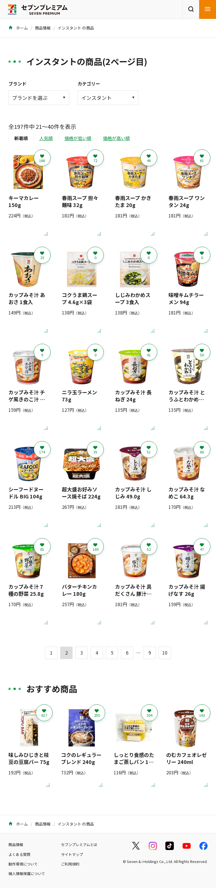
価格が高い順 (116, 138)
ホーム (18, 28)
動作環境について (23, 864)
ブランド (17, 83)
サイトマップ (72, 854)
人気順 (46, 138)
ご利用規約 (70, 864)
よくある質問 (19, 854)
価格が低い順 (77, 138)
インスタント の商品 (76, 28)
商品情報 (43, 28)
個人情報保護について (26, 873)
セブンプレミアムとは (79, 844)
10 (164, 652)
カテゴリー (89, 83)
